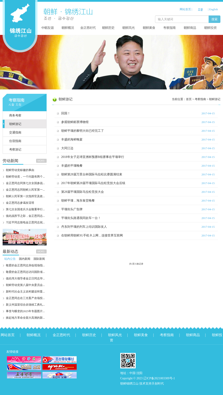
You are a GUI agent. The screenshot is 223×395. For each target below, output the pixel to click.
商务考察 (15, 115)
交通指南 (15, 132)
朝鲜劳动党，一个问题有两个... (25, 176)
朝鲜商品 (193, 335)
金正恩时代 (61, 335)
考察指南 (167, 335)
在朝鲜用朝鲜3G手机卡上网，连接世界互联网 (92, 235)
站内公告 (10, 258)
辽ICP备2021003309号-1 (159, 378)
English (213, 9)
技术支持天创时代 (151, 383)
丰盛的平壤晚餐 (72, 165)
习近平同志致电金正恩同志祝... (25, 222)
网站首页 (185, 9)
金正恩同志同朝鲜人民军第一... (25, 189)
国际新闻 (39, 258)
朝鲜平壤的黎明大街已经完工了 (82, 130)
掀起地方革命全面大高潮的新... (25, 317)
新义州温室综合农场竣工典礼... (25, 304)
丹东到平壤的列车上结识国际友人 (84, 226)
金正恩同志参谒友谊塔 (20, 202)
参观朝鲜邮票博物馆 (75, 122)
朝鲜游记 (15, 124)
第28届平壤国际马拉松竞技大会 (82, 191)
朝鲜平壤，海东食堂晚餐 (78, 200)
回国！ (65, 113)
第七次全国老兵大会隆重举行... (25, 209)
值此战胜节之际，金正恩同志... (25, 215)
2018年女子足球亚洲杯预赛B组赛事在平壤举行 (92, 157)
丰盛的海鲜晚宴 (72, 139)
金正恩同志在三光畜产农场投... (25, 298)
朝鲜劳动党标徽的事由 (20, 170)
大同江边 (67, 148)
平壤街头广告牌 (72, 209)
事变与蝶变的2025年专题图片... (25, 311)
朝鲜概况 (34, 335)
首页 (189, 99)
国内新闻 (24, 258)
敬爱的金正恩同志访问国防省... (25, 272)
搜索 (214, 19)
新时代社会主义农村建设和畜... (25, 291)
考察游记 (15, 149)
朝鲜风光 (115, 335)
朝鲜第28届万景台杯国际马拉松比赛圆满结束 (91, 174)
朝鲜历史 (89, 335)
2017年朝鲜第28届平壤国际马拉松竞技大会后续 (93, 183)
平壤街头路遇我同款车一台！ (81, 218)
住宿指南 (15, 141)
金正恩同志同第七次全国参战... (25, 183)
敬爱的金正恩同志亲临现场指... (25, 265)
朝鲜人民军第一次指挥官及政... (25, 196)
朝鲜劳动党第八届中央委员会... (25, 285)
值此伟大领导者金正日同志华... (25, 278)
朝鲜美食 (141, 335)
